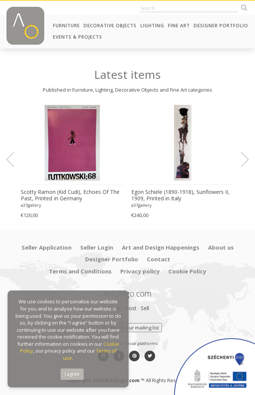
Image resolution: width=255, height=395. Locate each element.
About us (221, 247)
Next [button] (240, 159)
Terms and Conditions (80, 271)
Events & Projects (77, 37)
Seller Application (47, 247)
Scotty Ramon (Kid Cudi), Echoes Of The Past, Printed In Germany (70, 195)
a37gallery (31, 205)
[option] (72, 162)
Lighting (152, 25)
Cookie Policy (187, 271)
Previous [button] (14, 159)
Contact (158, 259)
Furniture (66, 25)
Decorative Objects (110, 25)
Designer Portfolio (221, 25)
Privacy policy (140, 271)
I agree (72, 374)
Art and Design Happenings (160, 247)
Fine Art (179, 25)
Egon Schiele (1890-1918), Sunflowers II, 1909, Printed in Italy (180, 195)
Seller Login (96, 247)
